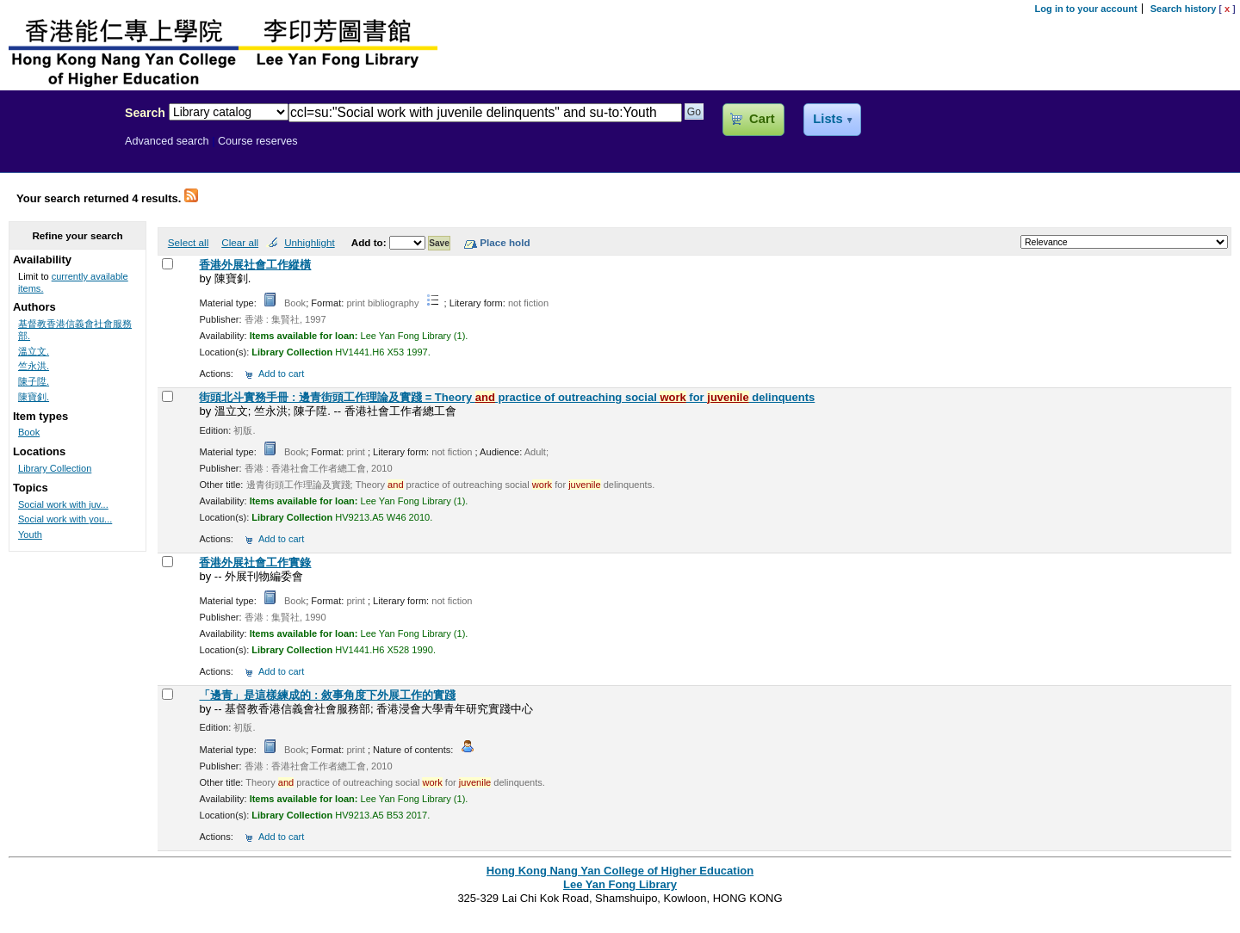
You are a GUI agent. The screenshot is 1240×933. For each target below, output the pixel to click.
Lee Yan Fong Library (57, 150)
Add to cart (281, 373)
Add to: (370, 242)
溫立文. (33, 351)
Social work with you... (65, 519)
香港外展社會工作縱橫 (255, 264)
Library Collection (54, 468)
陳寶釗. (33, 397)
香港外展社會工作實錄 (255, 562)
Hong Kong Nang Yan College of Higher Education (620, 870)
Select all (188, 242)
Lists (827, 119)
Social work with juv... (63, 504)
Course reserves (258, 141)
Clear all (239, 242)
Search (145, 113)
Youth (30, 534)
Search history (1183, 8)
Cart (761, 119)
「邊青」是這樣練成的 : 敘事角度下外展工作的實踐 (327, 695)
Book (29, 432)
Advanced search (167, 141)
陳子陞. (33, 381)
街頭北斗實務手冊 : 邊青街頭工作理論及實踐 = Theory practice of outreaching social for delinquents (507, 397)
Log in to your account (1086, 8)
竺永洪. (33, 366)
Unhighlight (309, 242)
